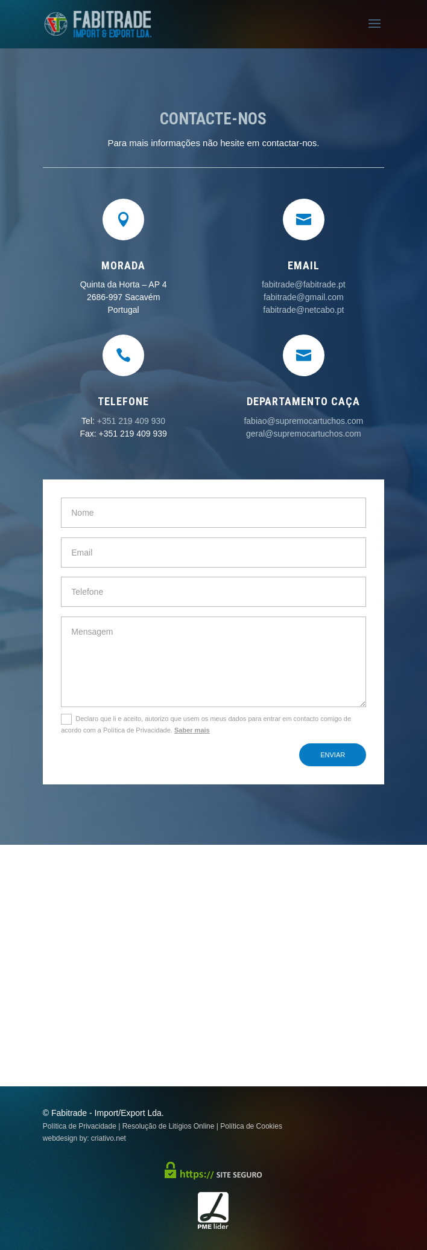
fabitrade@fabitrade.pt (304, 284)
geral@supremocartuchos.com (303, 433)
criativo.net (108, 1138)
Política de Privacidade (79, 1126)
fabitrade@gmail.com (304, 297)
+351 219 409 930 (131, 421)
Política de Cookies (251, 1126)
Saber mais (192, 730)
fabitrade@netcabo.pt (303, 310)
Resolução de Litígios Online (168, 1126)
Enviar (332, 754)
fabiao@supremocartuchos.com (303, 421)
